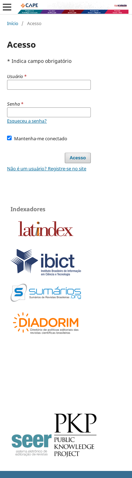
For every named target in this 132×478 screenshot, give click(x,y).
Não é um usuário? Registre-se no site (46, 168)
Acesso (78, 157)
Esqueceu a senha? (27, 121)
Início (12, 23)
